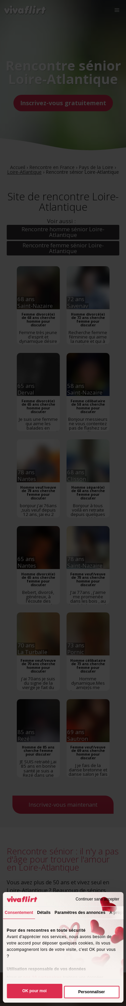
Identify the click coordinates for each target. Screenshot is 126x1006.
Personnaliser (91, 992)
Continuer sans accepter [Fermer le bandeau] (97, 899)
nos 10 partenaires (42, 977)
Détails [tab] (44, 912)
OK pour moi (34, 991)
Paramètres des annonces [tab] (80, 912)
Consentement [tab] (19, 912)
